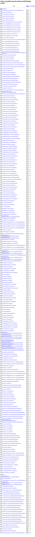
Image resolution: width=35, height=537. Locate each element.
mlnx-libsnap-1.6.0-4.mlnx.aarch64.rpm (8, 330)
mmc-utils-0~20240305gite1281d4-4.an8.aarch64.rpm (10, 381)
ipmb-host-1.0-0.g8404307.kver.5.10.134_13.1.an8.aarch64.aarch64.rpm (13, 247)
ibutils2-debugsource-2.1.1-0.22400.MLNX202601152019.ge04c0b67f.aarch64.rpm (10, 237)
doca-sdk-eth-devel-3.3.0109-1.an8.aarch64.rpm (9, 142)
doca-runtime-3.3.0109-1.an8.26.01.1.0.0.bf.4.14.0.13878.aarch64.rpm (13, 89)
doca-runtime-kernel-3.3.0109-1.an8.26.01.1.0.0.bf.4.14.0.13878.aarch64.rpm (9, 92)
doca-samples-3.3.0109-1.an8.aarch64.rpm (8, 95)
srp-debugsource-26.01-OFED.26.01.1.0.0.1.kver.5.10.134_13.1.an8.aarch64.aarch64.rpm (12, 484)
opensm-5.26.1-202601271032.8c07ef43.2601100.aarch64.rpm (11, 410)
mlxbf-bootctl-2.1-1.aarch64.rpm (7, 367)
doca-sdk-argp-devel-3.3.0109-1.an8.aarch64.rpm (9, 107)
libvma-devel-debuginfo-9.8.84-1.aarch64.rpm (9, 297)
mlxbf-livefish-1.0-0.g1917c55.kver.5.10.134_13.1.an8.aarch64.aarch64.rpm (13, 373)
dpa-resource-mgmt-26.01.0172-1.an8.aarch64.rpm (9, 198)
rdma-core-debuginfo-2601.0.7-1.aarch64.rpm (9, 468)
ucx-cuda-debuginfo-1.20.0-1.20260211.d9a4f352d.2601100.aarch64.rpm (13, 499)
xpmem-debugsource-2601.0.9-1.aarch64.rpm (9, 530)
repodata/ (3, 474)
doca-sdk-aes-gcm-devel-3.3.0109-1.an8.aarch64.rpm (10, 99)
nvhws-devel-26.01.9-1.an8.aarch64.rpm (8, 394)
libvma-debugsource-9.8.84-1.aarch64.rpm (8, 293)
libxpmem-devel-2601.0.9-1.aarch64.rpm (8, 307)
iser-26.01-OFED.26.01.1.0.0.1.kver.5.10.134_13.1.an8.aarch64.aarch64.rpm (13, 249)
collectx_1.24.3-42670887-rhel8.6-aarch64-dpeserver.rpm (11, 45)
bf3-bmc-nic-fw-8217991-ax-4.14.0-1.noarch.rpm (9, 33)
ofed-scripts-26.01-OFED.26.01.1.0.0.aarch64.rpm (9, 406)
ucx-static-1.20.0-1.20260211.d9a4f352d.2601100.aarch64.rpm (11, 519)
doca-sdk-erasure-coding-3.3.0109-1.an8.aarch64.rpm (10, 136)
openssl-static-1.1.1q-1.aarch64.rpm (7, 431)
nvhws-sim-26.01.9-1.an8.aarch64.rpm (8, 400)
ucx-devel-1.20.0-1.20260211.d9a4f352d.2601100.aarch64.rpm (11, 505)
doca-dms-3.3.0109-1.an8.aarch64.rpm (8, 68)
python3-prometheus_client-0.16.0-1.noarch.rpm (9, 460)
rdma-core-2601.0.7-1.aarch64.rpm (7, 466)
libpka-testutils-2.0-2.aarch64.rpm (7, 280)
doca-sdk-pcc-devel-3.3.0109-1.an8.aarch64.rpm (9, 159)
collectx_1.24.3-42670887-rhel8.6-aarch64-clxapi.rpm (10, 41)
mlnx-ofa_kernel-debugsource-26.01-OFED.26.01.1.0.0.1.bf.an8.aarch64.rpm (8, 340)
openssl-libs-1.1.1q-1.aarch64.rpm (7, 427)
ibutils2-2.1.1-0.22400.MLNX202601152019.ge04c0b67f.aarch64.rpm (13, 233)
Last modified (27, 6)
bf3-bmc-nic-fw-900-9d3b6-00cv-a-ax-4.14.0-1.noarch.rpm (11, 23)
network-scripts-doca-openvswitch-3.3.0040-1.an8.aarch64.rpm (11, 385)
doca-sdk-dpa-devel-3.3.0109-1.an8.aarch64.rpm (9, 130)
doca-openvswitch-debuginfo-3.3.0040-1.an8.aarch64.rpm (11, 76)
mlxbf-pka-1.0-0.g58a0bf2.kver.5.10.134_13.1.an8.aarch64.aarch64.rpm (13, 375)
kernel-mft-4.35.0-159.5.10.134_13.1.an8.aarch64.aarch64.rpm (11, 260)
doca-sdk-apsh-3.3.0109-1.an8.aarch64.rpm (8, 101)
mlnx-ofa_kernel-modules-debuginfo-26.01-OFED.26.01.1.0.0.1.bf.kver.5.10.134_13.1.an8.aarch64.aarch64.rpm (12, 348)
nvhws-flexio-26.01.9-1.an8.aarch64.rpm (8, 396)
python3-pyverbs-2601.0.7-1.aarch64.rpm (8, 462)
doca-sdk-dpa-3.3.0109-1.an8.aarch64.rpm (8, 128)
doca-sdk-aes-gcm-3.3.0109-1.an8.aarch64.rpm (9, 97)
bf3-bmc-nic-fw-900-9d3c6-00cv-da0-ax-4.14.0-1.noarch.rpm (11, 27)
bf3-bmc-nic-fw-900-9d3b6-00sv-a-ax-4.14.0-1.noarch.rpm (11, 25)
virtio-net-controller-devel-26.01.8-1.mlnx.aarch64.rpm (10, 526)
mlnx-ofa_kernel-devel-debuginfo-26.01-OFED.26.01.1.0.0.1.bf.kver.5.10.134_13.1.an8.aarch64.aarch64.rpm (12, 344)
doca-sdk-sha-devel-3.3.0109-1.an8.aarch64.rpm (9, 167)
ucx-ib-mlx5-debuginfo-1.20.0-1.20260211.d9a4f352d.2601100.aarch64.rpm (13, 513)
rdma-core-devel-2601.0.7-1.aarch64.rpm (8, 472)
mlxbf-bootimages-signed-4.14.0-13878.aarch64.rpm (10, 369)
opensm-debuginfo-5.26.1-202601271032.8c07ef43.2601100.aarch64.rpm (13, 412)
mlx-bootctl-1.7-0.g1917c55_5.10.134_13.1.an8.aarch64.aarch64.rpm (12, 361)
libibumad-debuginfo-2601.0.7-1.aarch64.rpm (9, 264)
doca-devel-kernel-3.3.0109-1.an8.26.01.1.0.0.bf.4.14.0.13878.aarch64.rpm (13, 64)
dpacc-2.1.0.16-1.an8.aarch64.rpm (7, 202)
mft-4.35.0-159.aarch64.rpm (6, 311)
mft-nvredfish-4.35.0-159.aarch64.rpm (8, 317)
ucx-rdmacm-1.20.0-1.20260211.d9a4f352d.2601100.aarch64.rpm (12, 515)
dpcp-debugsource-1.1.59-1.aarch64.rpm (8, 210)
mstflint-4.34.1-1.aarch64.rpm (6, 383)
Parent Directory (4, 8)
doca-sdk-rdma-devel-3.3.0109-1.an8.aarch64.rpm (9, 163)
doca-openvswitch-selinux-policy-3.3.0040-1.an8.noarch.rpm (11, 82)
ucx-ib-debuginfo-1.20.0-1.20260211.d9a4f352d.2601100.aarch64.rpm (13, 509)
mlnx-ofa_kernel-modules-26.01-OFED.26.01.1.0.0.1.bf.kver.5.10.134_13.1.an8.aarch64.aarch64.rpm (12, 346)
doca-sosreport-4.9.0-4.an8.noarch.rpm (8, 190)
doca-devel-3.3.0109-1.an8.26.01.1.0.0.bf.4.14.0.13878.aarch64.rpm (12, 62)
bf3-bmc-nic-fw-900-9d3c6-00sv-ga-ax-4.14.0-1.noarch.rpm (11, 31)
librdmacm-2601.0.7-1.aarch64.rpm (7, 282)
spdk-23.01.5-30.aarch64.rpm (6, 478)
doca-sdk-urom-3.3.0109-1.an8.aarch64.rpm (8, 181)
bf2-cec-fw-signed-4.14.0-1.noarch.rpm (8, 16)
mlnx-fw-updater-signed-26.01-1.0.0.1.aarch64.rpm (10, 326)
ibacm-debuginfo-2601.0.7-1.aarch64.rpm (8, 231)
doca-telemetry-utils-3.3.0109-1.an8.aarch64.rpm (9, 194)
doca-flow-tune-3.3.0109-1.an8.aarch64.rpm (8, 72)
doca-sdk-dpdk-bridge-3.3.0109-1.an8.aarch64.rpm (9, 132)
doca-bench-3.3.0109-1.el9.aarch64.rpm (8, 56)
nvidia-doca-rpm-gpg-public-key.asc (7, 404)
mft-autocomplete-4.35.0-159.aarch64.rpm (8, 313)
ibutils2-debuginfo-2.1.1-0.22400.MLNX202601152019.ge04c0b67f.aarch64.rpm (10, 235)
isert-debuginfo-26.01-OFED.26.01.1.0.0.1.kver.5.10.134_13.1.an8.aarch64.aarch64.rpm (12, 257)
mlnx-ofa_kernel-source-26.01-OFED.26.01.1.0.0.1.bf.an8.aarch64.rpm (13, 350)
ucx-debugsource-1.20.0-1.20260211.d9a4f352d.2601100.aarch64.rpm (13, 503)
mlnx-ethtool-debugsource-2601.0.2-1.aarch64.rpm (10, 324)
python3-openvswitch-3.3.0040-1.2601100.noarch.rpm (10, 458)
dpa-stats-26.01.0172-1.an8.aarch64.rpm (8, 200)
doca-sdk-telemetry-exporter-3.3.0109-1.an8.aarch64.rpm (10, 177)
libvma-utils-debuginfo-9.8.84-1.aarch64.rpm (9, 301)
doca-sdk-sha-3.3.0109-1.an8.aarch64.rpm (8, 165)
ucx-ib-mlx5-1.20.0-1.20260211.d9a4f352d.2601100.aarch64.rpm (12, 511)
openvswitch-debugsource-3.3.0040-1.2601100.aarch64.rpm (11, 437)
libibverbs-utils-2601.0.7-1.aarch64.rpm (8, 270)
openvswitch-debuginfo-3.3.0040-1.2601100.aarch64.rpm (11, 435)
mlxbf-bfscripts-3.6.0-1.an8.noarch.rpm (8, 365)
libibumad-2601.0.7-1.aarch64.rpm (7, 262)
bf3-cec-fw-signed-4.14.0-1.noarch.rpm (8, 37)
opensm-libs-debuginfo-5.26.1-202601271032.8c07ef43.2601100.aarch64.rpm (9, 420)
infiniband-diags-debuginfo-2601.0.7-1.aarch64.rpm (10, 243)
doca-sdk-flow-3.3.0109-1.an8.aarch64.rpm (8, 144)
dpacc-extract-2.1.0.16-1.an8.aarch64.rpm (8, 204)
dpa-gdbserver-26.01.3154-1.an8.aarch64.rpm (9, 196)
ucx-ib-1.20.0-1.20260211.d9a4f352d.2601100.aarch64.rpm (11, 507)
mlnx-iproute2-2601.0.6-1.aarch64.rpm (8, 328)
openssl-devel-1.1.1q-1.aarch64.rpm (7, 425)
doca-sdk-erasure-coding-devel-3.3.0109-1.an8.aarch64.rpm (11, 138)
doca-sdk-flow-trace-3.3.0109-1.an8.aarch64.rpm (9, 148)
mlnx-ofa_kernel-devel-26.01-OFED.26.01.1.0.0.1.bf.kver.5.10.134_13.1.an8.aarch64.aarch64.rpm (12, 342)
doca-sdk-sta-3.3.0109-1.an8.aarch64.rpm (8, 169)
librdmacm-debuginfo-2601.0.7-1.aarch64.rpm (9, 284)
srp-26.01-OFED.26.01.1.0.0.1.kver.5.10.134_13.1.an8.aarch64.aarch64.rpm (13, 480)
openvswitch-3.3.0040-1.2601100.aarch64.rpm (9, 433)
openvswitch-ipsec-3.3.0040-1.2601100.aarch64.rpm (10, 441)
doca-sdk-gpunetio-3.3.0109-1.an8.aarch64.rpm (9, 150)
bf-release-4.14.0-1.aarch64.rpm (7, 12)
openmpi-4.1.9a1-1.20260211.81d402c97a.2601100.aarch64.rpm (12, 408)
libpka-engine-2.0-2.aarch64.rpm (7, 278)
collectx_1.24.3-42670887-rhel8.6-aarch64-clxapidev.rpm (11, 43)
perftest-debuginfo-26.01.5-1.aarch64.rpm (8, 449)
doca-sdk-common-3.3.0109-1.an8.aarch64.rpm (9, 113)
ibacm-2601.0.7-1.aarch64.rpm (6, 229)
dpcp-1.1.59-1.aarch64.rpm (6, 206)
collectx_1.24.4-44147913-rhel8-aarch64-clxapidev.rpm (10, 49)
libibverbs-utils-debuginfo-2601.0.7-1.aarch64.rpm (9, 272)
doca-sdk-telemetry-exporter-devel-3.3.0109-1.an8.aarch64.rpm (11, 179)
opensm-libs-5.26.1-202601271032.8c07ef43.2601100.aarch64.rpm (12, 418)
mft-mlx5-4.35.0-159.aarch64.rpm (7, 315)
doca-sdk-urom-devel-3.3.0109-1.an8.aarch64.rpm (9, 183)
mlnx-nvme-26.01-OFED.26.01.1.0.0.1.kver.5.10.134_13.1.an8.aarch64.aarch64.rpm (12, 333)
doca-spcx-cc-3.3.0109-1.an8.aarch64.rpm (8, 192)
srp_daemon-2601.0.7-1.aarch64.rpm (7, 486)
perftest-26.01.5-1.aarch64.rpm (6, 447)
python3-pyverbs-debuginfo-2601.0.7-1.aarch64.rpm (10, 464)
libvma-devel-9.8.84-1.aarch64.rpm (7, 295)
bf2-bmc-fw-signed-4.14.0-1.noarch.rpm (8, 14)
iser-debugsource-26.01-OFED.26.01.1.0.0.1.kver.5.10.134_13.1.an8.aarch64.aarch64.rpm (12, 253)
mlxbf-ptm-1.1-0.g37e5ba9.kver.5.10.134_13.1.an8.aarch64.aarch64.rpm (13, 379)
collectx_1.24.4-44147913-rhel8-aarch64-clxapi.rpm (10, 47)
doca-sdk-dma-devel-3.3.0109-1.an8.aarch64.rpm (9, 126)
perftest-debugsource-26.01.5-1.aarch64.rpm (8, 451)
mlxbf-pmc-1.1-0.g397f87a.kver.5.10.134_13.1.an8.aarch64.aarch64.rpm (13, 377)
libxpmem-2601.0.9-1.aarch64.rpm (7, 303)
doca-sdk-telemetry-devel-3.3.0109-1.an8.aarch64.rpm (10, 175)
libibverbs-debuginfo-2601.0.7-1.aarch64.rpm (9, 268)
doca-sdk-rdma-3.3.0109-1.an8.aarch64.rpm (8, 161)
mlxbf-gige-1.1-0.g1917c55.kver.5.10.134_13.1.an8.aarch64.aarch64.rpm (13, 371)
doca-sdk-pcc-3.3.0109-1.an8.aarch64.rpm (8, 157)
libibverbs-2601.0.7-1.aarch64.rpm (7, 266)
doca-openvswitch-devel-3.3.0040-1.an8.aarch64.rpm (10, 78)
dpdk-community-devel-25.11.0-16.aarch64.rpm (9, 214)
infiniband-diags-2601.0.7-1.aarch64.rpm (8, 239)
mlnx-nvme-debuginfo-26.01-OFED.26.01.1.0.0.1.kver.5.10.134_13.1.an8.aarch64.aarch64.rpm (12, 334)
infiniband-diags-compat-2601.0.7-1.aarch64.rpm (9, 241)
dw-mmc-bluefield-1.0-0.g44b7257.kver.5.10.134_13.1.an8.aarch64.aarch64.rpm (11, 216)
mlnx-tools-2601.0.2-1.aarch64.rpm (7, 357)
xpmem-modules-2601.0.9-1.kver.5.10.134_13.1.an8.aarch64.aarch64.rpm (13, 532)
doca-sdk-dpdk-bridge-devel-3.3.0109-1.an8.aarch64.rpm (10, 134)
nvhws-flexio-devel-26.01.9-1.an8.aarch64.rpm (9, 398)
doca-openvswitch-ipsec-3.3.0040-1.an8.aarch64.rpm (10, 80)
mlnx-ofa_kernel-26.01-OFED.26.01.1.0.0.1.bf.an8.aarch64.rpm (12, 338)
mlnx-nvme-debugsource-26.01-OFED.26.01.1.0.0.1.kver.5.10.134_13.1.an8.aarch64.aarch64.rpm (12, 336)
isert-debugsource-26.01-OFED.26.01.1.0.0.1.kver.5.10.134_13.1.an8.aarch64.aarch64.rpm (12, 259)
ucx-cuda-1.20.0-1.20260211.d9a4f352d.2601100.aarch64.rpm (11, 497)
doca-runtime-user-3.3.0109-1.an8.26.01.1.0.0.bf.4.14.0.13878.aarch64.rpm (13, 93)
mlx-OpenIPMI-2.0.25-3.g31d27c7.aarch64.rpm (9, 359)
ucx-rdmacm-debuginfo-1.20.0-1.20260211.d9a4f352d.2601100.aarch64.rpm (13, 517)
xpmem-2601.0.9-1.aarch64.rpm (7, 528)
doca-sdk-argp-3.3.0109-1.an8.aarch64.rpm (8, 105)
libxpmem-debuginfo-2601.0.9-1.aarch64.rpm (9, 305)
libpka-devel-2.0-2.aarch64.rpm (6, 276)
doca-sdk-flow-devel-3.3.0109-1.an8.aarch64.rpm (9, 146)
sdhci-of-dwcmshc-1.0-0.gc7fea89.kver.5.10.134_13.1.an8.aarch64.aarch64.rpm (10, 476)
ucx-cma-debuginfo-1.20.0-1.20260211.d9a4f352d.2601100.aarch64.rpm (13, 495)
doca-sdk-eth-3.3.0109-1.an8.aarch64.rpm (8, 140)
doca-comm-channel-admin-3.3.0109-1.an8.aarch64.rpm (10, 60)
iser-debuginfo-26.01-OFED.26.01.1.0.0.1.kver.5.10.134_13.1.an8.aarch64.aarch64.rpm (12, 251)
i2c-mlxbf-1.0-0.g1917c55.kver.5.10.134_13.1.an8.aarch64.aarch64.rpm (13, 227)
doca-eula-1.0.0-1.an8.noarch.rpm (7, 70)
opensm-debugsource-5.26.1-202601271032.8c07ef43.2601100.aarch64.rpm (13, 414)
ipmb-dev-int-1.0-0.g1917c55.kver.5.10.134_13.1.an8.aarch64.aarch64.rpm (13, 245)
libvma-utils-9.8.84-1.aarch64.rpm (7, 299)
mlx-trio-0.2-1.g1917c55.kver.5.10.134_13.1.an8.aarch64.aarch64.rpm (13, 363)
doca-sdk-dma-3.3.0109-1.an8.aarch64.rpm (8, 124)
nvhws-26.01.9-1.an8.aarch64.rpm (7, 392)
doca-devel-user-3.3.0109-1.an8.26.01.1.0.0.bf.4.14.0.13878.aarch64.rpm (13, 66)
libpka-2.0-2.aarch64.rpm (6, 274)
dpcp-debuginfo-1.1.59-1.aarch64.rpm (7, 208)
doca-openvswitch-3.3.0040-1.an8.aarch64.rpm (9, 74)
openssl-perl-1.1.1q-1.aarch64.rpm (7, 429)
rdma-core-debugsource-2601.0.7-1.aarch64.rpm (9, 470)
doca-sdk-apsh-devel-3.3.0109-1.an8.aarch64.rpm (9, 103)
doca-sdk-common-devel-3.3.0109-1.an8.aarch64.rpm (10, 115)
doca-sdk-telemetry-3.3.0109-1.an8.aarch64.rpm (9, 173)
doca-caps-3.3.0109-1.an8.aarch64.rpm (8, 58)
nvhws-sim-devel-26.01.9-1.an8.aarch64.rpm (9, 402)
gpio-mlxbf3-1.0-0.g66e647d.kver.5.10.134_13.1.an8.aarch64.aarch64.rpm (13, 225)
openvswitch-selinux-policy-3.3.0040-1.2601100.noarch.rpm (11, 443)
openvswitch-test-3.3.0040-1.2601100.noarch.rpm (9, 445)
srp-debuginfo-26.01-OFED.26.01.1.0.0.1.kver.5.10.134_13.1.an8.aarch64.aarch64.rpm (12, 482)
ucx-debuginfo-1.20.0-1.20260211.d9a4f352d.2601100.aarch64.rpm (12, 501)
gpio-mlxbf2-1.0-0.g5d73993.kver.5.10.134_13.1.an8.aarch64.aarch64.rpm (13, 223)
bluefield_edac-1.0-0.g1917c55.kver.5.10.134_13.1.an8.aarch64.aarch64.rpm (14, 39)
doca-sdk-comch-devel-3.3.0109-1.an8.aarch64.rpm (10, 111)
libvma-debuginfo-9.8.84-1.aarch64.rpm (8, 291)
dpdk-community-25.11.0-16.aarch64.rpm (8, 212)
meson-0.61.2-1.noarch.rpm (6, 309)
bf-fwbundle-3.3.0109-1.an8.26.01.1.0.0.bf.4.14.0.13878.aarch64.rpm (12, 10)
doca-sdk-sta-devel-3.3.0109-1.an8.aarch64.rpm (9, 171)
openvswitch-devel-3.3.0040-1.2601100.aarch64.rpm (10, 439)
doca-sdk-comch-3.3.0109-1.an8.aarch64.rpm (9, 109)
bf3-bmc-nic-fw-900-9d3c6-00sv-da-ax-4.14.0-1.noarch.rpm (11, 29)
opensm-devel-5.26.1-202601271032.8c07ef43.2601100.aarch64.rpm (12, 416)
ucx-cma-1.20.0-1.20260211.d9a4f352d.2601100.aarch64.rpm (11, 493)
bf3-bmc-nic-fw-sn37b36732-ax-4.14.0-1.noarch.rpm (10, 35)
